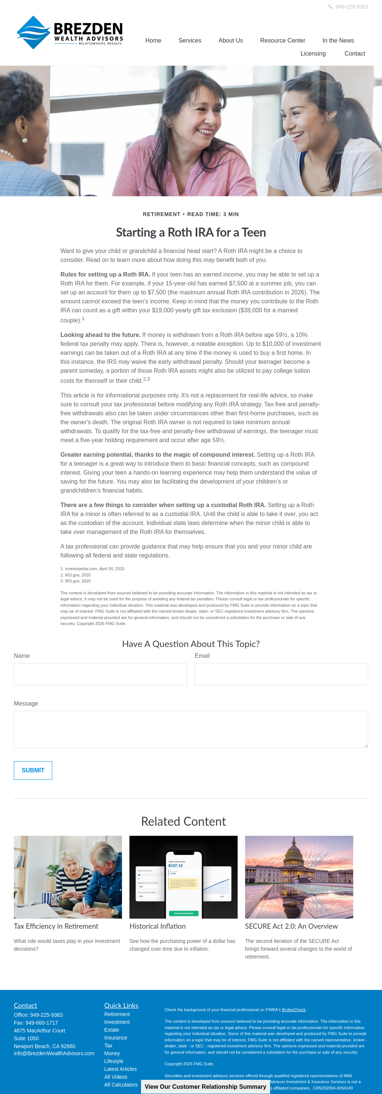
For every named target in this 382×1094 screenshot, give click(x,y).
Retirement (117, 1014)
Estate (111, 1030)
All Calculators (121, 1085)
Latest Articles (120, 1069)
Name (22, 656)
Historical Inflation (157, 926)
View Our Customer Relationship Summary (205, 1087)
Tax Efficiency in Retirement (56, 926)
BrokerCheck (294, 1009)
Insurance (115, 1038)
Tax (108, 1045)
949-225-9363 (348, 7)
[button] (154, 40)
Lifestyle (113, 1061)
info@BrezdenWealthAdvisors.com (54, 1053)
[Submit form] (33, 770)
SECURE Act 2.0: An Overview (291, 926)
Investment (117, 1022)
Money (112, 1053)
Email (202, 656)
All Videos (116, 1077)
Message (26, 703)
